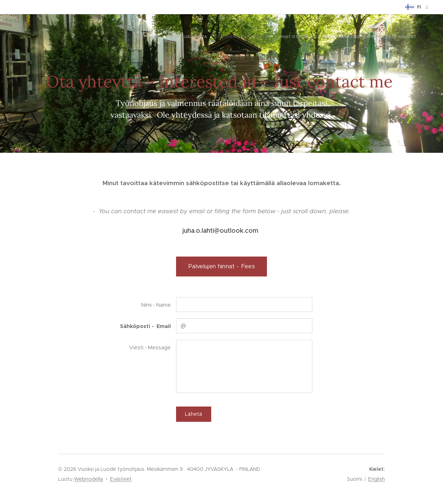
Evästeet (121, 479)
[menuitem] (387, 37)
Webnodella (88, 479)
